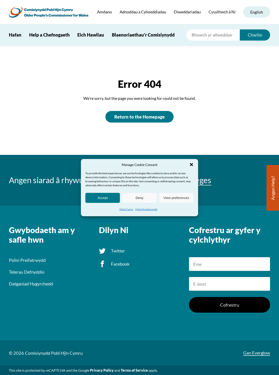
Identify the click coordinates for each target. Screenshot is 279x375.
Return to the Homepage (139, 116)
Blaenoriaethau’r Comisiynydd (143, 34)
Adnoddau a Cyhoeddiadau (142, 12)
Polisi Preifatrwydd (146, 209)
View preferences (176, 198)
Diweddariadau (187, 12)
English (256, 12)
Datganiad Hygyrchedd (31, 283)
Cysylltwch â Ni (221, 12)
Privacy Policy (102, 370)
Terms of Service (134, 370)
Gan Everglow (256, 352)
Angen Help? (272, 188)
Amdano (104, 12)
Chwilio (255, 34)
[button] (191, 164)
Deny (139, 198)
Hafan (15, 34)
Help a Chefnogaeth (49, 34)
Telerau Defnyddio (26, 272)
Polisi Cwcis (126, 209)
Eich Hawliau (90, 34)
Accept (103, 198)
